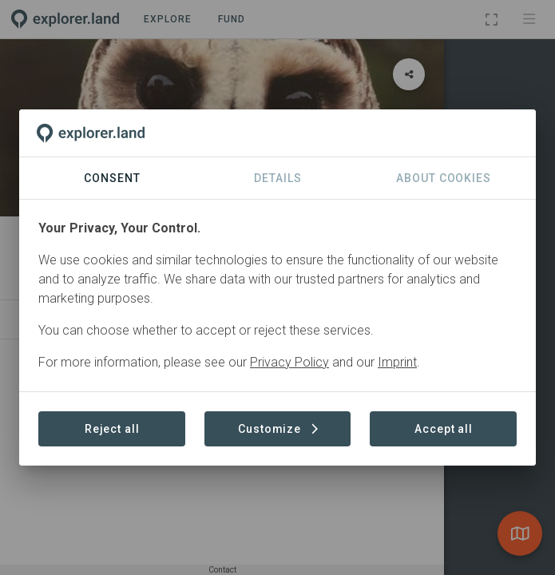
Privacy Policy (289, 362)
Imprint (397, 362)
